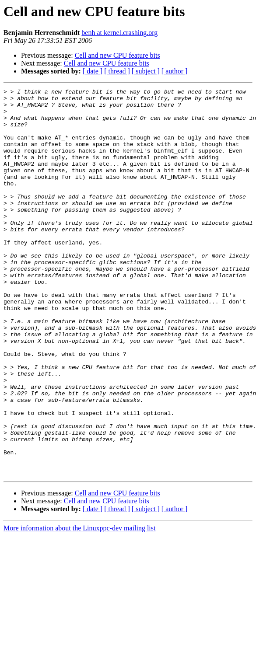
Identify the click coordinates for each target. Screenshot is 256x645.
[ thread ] (117, 71)
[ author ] (174, 71)
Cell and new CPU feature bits (117, 55)
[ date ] (92, 71)
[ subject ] (146, 71)
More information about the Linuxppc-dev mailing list (79, 605)
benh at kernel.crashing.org (119, 32)
